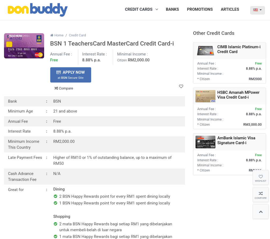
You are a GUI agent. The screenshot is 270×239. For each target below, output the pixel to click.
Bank (12, 101)
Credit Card (77, 35)
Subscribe (253, 225)
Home (57, 35)
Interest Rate (19, 131)
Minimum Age (20, 111)
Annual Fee (18, 121)
